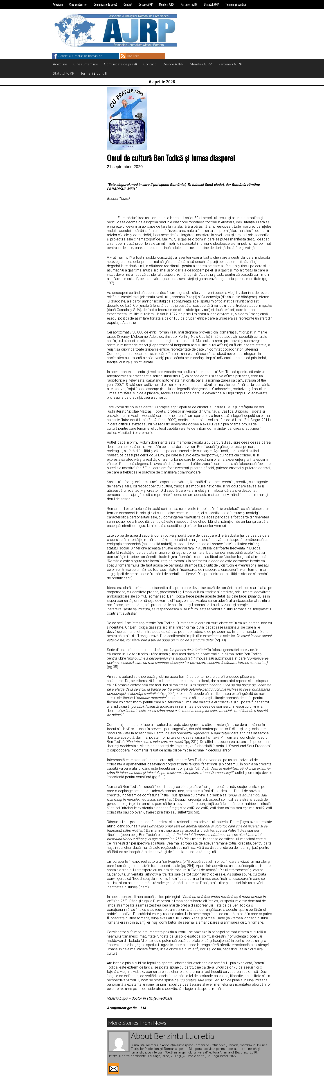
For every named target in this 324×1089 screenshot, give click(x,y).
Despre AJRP (146, 4)
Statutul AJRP (211, 4)
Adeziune (58, 4)
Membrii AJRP (166, 4)
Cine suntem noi (78, 4)
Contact (128, 4)
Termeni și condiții (235, 4)
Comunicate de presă (105, 4)
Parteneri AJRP (189, 4)
